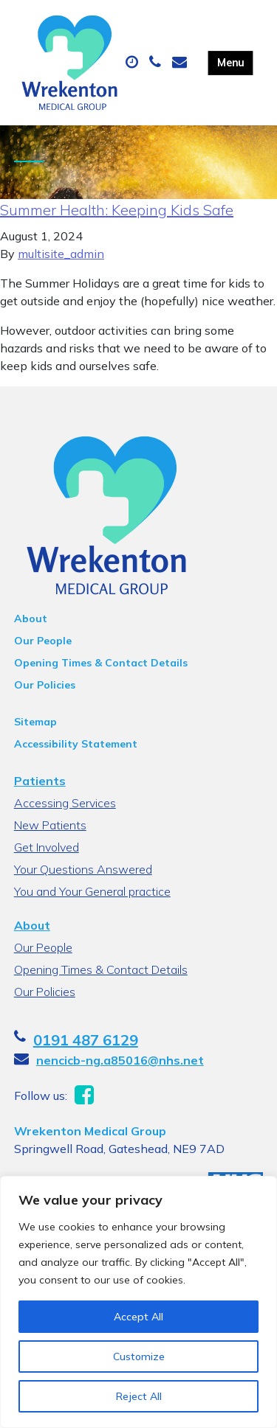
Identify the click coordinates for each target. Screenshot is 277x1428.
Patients (40, 780)
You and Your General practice (92, 891)
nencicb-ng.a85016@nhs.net (120, 1060)
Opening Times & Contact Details (101, 662)
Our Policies (44, 685)
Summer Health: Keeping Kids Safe (116, 210)
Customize (139, 1356)
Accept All (138, 1316)
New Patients (50, 825)
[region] (138, 1302)
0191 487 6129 (85, 1040)
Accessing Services (65, 802)
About (30, 618)
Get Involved (46, 847)
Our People (43, 640)
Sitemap (35, 721)
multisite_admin (61, 253)
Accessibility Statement (75, 743)
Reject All (139, 1396)
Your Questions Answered (83, 869)
